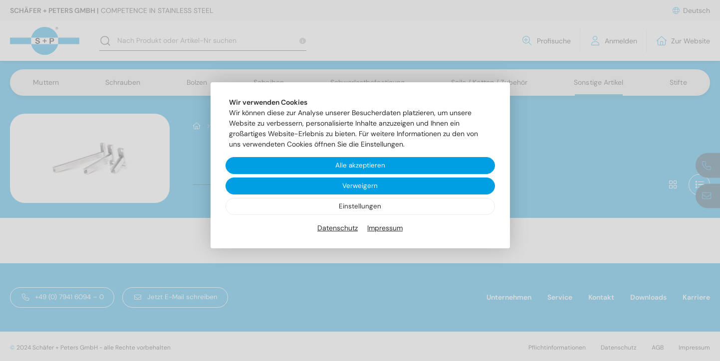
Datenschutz (337, 228)
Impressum (385, 228)
